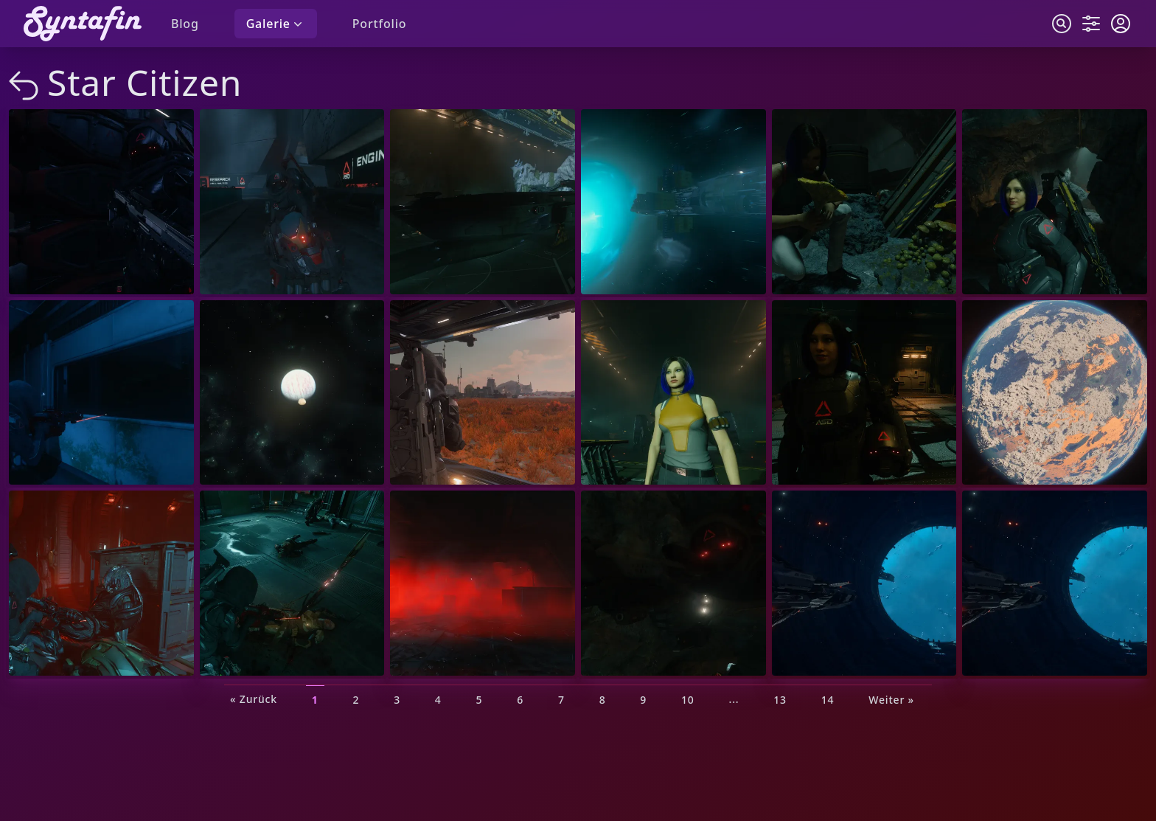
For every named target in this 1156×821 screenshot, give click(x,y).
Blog (185, 23)
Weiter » (891, 699)
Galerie (275, 23)
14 (828, 699)
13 (780, 699)
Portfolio (379, 23)
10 (687, 699)
